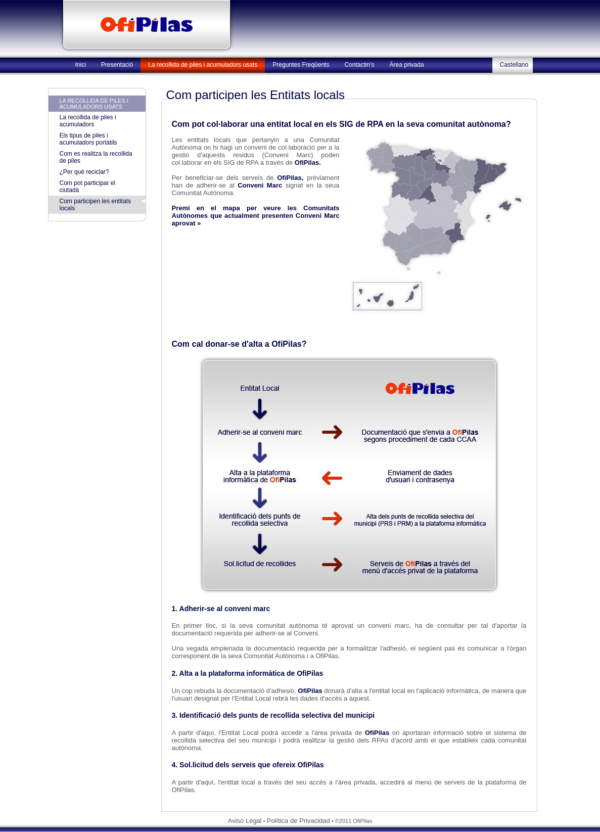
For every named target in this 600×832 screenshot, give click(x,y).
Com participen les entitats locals (95, 205)
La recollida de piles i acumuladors (88, 121)
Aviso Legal (245, 820)
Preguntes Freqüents (300, 64)
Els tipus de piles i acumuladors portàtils (88, 139)
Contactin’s (359, 64)
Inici (80, 64)
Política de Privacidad (298, 820)
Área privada (407, 64)
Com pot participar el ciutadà (88, 186)
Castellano (514, 64)
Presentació (117, 64)
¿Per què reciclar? (84, 171)
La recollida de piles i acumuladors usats (202, 64)
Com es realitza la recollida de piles (96, 157)
